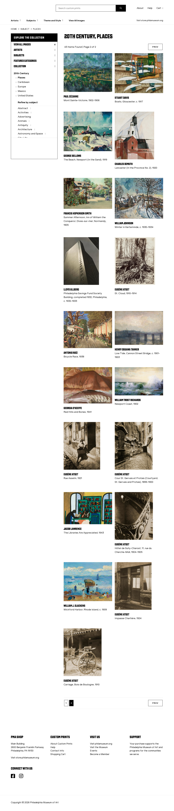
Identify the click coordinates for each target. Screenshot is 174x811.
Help (149, 8)
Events (93, 750)
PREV (155, 47)
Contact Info (57, 750)
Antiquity (23, 125)
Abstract (23, 108)
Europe (22, 86)
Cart (159, 8)
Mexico (22, 91)
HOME (14, 29)
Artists (34, 50)
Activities (23, 112)
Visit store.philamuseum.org (149, 20)
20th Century (21, 73)
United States (25, 95)
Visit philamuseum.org (101, 743)
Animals (22, 121)
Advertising (24, 116)
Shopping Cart (58, 754)
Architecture (25, 129)
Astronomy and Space (30, 133)
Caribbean (23, 82)
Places (21, 77)
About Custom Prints (61, 743)
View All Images (77, 20)
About (140, 8)
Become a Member (99, 754)
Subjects (34, 55)
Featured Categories (34, 60)
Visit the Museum (99, 747)
